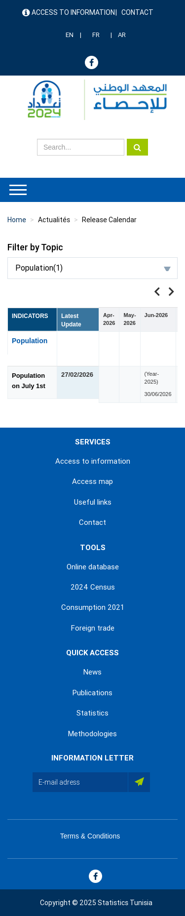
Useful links (92, 502)
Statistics (92, 713)
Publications (92, 692)
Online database (93, 566)
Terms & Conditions (90, 836)
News (92, 672)
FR (96, 35)
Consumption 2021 (92, 607)
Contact (137, 12)
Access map (92, 481)
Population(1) (93, 268)
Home (16, 220)
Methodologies (92, 733)
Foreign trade (92, 628)
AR (122, 35)
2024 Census (93, 587)
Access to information (73, 12)
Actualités (54, 220)
